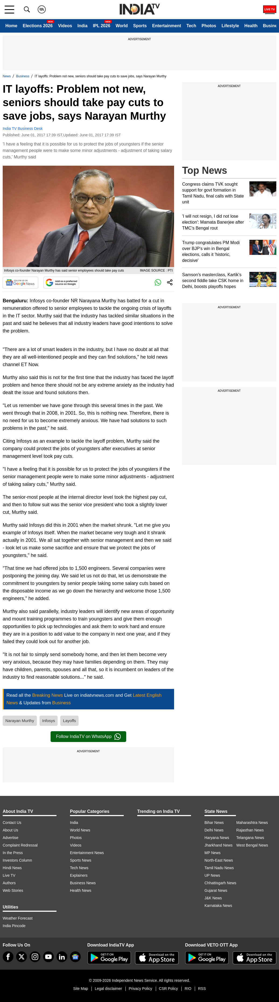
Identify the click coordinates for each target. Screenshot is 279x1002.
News (7, 76)
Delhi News (214, 830)
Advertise (10, 837)
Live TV (9, 875)
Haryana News (216, 837)
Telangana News (250, 837)
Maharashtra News (252, 822)
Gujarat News (215, 890)
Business (22, 76)
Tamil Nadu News (219, 868)
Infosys (48, 720)
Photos (209, 25)
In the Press (13, 853)
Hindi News (12, 868)
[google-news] (75, 956)
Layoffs (69, 720)
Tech (191, 25)
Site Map (80, 988)
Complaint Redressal (20, 845)
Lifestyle (230, 25)
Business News (83, 883)
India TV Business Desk (23, 128)
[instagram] (35, 956)
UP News (212, 875)
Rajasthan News (250, 830)
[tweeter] (21, 956)
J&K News (213, 898)
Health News (80, 890)
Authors (9, 883)
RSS (202, 988)
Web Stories (13, 890)
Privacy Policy (140, 988)
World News (80, 830)
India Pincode (14, 926)
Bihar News (214, 822)
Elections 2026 (37, 25)
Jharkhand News (218, 845)
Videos (65, 25)
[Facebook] (8, 956)
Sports (140, 25)
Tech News (79, 868)
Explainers (78, 875)
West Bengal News (252, 845)
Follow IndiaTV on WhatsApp (88, 736)
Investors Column (17, 860)
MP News (212, 853)
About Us (10, 830)
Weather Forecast (18, 918)
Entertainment (166, 25)
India (82, 25)
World (122, 25)
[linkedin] (61, 956)
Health (250, 25)
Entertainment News (87, 853)
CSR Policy (168, 988)
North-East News (218, 860)
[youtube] (48, 956)
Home (11, 25)
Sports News (80, 860)
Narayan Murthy (19, 720)
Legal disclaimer (108, 988)
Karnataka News (218, 905)
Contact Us (12, 822)
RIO (188, 988)
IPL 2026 (101, 25)
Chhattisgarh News (220, 883)
